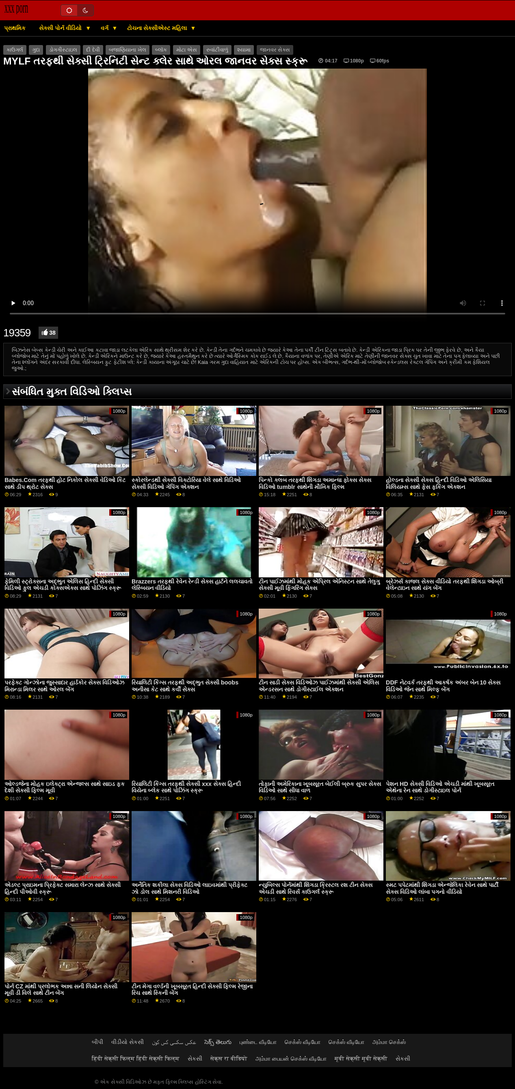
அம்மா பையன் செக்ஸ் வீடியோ (291, 1058)
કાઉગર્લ (14, 50)
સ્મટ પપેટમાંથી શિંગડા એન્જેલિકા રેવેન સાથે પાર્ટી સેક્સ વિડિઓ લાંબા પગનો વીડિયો (442, 888)
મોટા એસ (186, 50)
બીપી (97, 1042)
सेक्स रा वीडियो (228, 1058)
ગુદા (36, 50)
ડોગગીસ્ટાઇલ (63, 50)
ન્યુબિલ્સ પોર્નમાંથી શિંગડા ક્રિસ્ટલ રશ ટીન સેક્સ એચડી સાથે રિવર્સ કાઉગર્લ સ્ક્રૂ (315, 888)
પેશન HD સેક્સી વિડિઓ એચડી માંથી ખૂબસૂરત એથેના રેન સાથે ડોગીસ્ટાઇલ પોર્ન (440, 787)
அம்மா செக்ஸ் (389, 1042)
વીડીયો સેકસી (127, 1042)
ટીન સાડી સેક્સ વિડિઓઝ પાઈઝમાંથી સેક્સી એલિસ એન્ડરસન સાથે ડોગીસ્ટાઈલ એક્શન (319, 686)
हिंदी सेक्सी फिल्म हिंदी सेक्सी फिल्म (136, 1058)
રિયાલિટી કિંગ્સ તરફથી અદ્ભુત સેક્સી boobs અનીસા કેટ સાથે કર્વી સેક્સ (185, 686)
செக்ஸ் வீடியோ (302, 1042)
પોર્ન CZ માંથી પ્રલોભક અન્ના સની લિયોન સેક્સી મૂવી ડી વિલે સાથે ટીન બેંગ (60, 989)
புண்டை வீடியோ (258, 1042)
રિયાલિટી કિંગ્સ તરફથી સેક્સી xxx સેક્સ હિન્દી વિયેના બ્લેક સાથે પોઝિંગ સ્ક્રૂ (186, 787)
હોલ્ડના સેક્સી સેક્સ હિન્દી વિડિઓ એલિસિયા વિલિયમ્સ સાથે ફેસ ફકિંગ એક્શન (438, 483)
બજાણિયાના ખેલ (127, 50)
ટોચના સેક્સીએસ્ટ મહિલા (157, 28)
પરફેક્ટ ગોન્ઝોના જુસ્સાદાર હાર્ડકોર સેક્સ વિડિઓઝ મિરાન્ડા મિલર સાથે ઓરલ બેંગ (64, 686)
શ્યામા (244, 50)
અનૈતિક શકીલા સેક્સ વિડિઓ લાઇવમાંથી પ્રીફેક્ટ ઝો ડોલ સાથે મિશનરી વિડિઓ (189, 888)
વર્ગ (105, 28)
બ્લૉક (161, 50)
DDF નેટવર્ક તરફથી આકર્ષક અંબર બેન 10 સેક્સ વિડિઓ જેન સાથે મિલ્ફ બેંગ (443, 686)
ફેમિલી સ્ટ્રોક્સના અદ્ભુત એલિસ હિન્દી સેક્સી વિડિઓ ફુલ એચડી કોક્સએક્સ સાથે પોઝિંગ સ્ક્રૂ (62, 585)
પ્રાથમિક (15, 28)
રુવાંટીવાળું (217, 50)
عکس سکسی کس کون (174, 1042)
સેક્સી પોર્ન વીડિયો (61, 28)
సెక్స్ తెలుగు (218, 1042)
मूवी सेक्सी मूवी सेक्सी (361, 1058)
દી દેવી (93, 50)
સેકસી (195, 1058)
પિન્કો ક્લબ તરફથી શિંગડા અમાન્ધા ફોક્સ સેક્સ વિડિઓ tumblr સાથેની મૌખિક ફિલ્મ (315, 483)
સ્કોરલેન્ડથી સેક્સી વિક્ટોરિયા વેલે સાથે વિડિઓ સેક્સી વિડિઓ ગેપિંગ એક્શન (186, 483)
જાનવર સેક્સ (275, 50)
